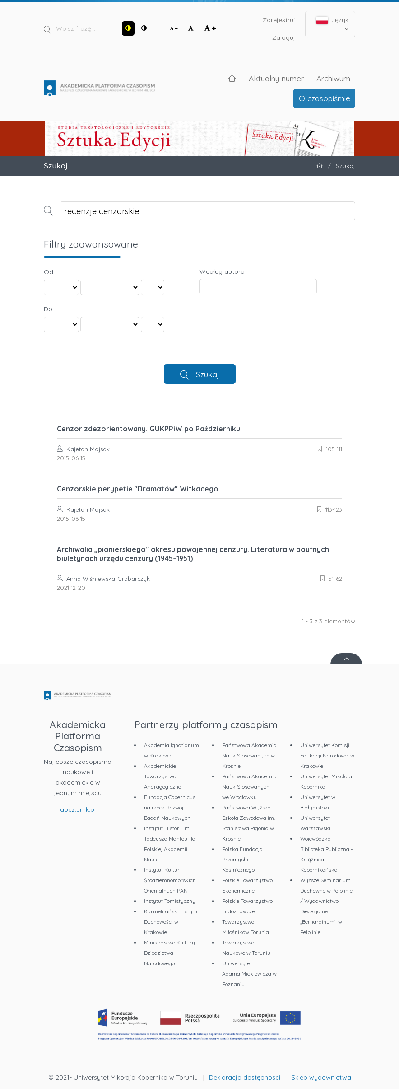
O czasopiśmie (324, 98)
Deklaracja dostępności (244, 1077)
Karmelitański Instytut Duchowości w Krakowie (171, 921)
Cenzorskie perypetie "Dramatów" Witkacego (137, 488)
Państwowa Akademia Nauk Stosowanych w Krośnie (249, 755)
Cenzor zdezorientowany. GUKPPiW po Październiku (148, 428)
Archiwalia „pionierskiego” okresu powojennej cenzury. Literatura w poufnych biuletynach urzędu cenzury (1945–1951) (193, 554)
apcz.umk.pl (78, 809)
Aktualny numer (276, 78)
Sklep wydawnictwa (321, 1077)
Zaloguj (283, 37)
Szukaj (207, 374)
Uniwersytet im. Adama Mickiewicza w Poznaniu (249, 973)
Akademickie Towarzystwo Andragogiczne (162, 776)
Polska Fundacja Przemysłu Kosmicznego (242, 859)
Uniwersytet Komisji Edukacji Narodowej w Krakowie (327, 755)
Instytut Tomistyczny (169, 900)
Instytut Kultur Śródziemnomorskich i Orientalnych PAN (171, 880)
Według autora (222, 271)
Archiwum (333, 78)
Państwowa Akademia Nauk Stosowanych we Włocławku (249, 786)
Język (332, 24)
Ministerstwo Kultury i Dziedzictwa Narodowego (171, 953)
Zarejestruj (279, 20)
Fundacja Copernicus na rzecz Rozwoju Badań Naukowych (169, 807)
